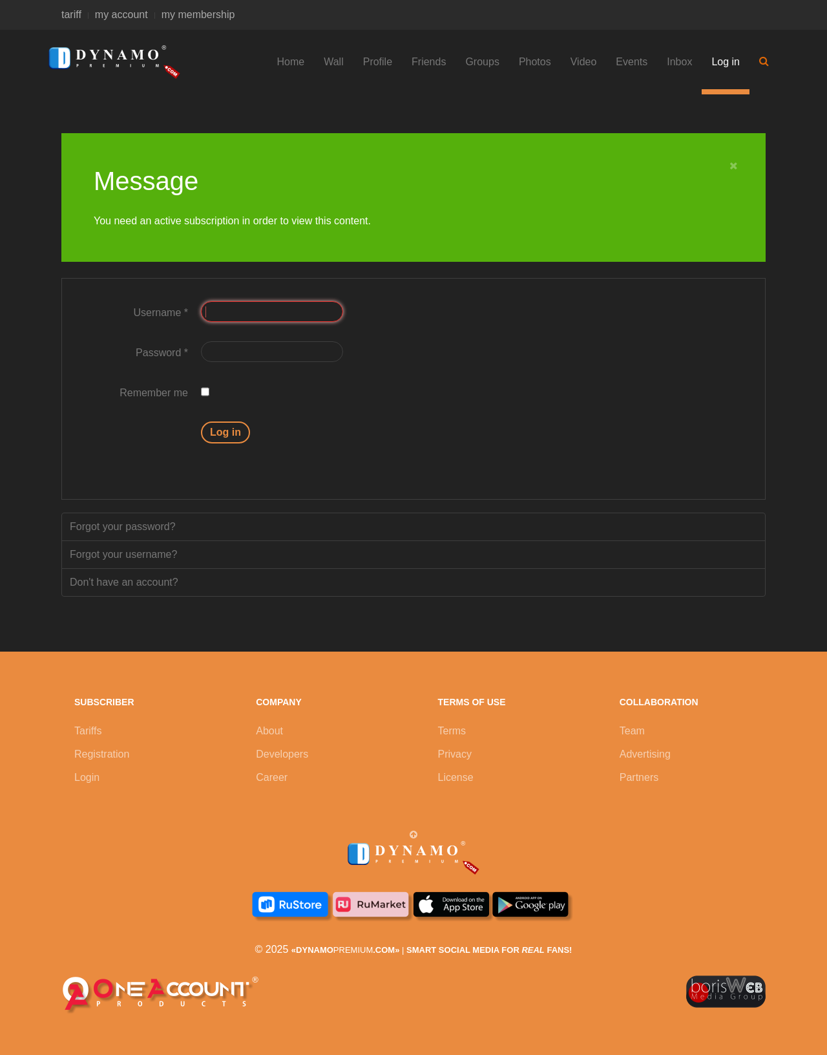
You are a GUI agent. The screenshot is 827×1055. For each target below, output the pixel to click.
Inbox (679, 61)
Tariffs (87, 730)
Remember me (154, 392)
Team (632, 730)
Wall (334, 61)
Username (161, 312)
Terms (452, 730)
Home (291, 61)
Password (162, 352)
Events (631, 61)
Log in (725, 61)
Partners (639, 777)
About (269, 730)
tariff (71, 14)
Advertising (645, 754)
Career (272, 777)
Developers (282, 754)
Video (584, 61)
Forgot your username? (123, 554)
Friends (429, 61)
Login (86, 777)
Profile (377, 61)
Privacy (455, 754)
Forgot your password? (123, 526)
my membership (198, 14)
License (456, 777)
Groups (482, 61)
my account (121, 14)
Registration (101, 754)
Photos (535, 61)
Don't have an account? (124, 582)
